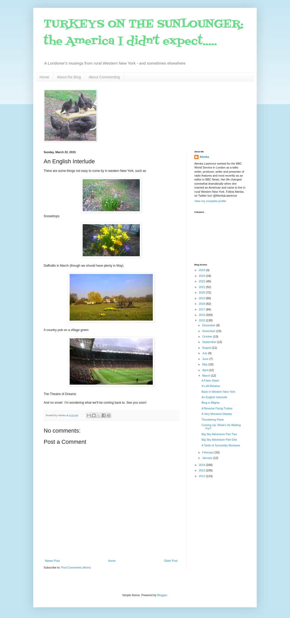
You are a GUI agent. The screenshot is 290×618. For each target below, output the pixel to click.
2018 (202, 303)
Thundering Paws (212, 419)
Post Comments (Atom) (76, 567)
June (205, 358)
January (207, 457)
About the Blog (69, 77)
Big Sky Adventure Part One (219, 439)
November (209, 331)
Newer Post (52, 560)
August (207, 347)
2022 (202, 281)
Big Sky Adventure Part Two (219, 434)
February (208, 452)
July (205, 353)
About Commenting (104, 77)
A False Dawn (210, 380)
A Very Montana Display (216, 413)
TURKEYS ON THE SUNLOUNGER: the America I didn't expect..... (143, 33)
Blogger (162, 595)
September (209, 342)
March (206, 375)
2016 (202, 314)
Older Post (170, 560)
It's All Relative (210, 386)
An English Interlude (214, 397)
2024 (202, 270)
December (209, 325)
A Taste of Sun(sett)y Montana (220, 445)
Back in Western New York (218, 391)
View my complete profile (210, 201)
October (207, 336)
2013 (202, 470)
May (205, 364)
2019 (202, 298)
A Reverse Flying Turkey (216, 408)
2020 (202, 292)
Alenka (204, 156)
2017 (202, 309)
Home (44, 77)
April (205, 370)
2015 (202, 320)
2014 (202, 464)
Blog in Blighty (210, 402)
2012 (202, 476)
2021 (202, 287)
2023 (202, 275)
